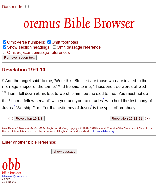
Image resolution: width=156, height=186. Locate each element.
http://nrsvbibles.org (103, 131)
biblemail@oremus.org (15, 176)
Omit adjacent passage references (38, 52)
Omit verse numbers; (26, 42)
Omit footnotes (65, 42)
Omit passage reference (79, 47)
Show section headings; (29, 47)
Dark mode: (12, 7)
